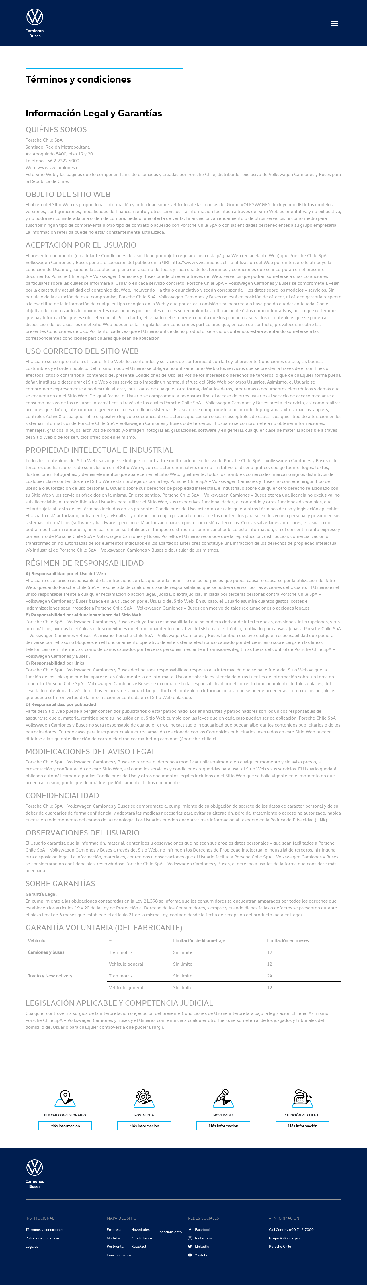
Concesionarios (119, 1255)
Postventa (115, 1246)
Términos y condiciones (44, 1229)
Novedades (140, 1229)
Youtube (198, 1255)
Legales (32, 1246)
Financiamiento (169, 1231)
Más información (65, 1126)
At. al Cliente (141, 1238)
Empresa (114, 1229)
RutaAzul (138, 1246)
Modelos (113, 1238)
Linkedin (198, 1246)
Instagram (200, 1238)
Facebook (199, 1229)
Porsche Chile (280, 1246)
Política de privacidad (43, 1238)
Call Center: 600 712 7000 (291, 1229)
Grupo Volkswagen (284, 1238)
